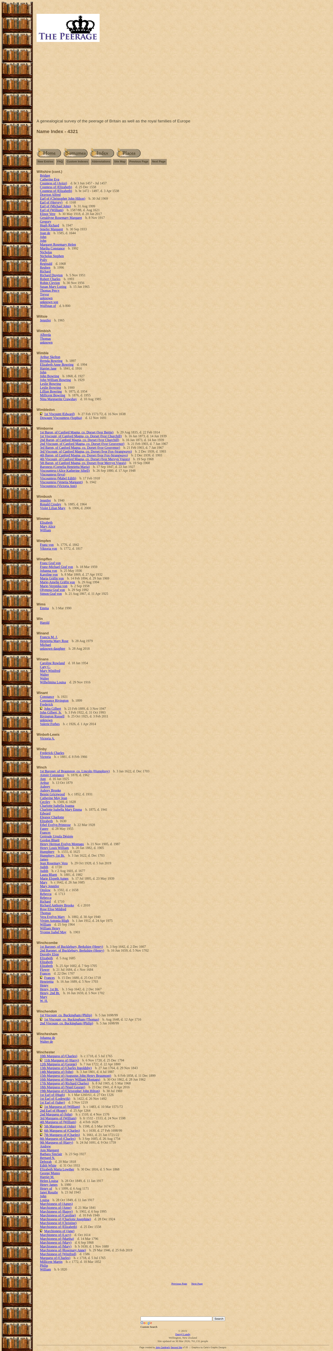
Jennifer (45, 320)
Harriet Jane (48, 368)
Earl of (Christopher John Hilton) (62, 198)
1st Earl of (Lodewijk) (55, 1098)
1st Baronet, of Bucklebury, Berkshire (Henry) (71, 946)
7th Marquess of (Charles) (62, 1135)
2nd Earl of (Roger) (53, 1110)
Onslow (45, 890)
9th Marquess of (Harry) (56, 1142)
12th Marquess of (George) (58, 1064)
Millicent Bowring (52, 395)
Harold (44, 622)
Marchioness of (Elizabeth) (58, 1227)
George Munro (50, 1173)
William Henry (50, 928)
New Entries (45, 161)
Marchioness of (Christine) (58, 1223)
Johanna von (48, 570)
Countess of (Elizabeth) (56, 187)
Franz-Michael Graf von (56, 567)
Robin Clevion (50, 283)
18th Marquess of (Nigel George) (62, 1087)
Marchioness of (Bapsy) (56, 1211)
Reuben (45, 267)
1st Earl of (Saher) (52, 1102)
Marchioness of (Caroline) (58, 1215)
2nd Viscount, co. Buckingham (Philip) (66, 1023)
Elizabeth (46, 821)
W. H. (44, 1000)
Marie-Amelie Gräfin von (57, 582)
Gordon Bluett (49, 840)
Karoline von (49, 574)
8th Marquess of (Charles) (58, 1138)
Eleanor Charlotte (52, 817)
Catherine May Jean (53, 798)
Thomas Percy (49, 290)
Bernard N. (47, 1158)
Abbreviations (101, 161)
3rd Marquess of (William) (58, 1118)
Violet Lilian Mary (52, 508)
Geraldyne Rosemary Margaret (61, 217)
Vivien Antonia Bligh (54, 920)
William (45, 530)
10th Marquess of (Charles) (58, 1056)
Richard (45, 271)
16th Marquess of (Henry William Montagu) (70, 1079)
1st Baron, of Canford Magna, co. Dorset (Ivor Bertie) (76, 432)
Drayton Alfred (50, 194)
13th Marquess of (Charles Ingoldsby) (66, 1068)
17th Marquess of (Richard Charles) (64, 1083)
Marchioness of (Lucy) (55, 1235)
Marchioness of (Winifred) (58, 1254)
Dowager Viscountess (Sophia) (61, 418)
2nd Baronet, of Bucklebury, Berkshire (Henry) (72, 950)
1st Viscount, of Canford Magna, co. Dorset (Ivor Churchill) (81, 436)
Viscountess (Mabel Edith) (58, 478)
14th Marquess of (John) (56, 1072)
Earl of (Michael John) (55, 206)
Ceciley (45, 802)
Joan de (45, 233)
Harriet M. (47, 1177)
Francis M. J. (49, 637)
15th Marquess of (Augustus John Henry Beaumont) (75, 1075)
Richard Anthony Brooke (57, 905)
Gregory (45, 221)
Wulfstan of (48, 306)
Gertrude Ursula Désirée (56, 836)
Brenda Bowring (51, 361)
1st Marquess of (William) (62, 1107)
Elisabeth (46, 522)
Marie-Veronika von (53, 586)
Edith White (48, 1165)
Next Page (158, 161)
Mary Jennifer (49, 886)
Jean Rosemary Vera (54, 863)
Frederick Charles (52, 753)
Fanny (44, 828)
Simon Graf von (51, 593)
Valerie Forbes (50, 724)
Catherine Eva (49, 179)
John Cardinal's (162, 1347)
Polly (43, 260)
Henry (44, 985)
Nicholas (46, 252)
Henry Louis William (54, 848)
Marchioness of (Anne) (55, 1207)
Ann (43, 779)
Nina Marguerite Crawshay (58, 399)
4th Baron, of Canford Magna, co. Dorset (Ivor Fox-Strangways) (84, 455)
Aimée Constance (52, 775)
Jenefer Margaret (51, 229)
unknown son (49, 302)
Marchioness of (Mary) (55, 1242)
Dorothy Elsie (49, 954)
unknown (46, 298)
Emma (44, 608)
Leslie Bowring (50, 384)
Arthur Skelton (50, 357)
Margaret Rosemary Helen (58, 244)
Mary (43, 882)
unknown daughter (52, 648)
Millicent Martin (51, 1262)
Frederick (46, 704)
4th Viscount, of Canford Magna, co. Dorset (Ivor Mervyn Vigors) (85, 459)
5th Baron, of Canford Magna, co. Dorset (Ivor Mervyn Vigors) (83, 463)
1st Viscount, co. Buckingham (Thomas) (71, 1019)
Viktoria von (48, 548)
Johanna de (47, 1038)
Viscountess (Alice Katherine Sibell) (65, 470)
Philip (44, 1265)
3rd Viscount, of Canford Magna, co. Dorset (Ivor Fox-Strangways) (86, 451)
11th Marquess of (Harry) (61, 1060)
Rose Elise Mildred (53, 909)
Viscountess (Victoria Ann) (58, 486)
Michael (45, 645)
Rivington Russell (52, 716)
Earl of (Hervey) (51, 202)
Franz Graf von (50, 563)
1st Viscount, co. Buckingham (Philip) (66, 1015)
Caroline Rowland (52, 663)
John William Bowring (55, 380)
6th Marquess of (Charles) (62, 1130)
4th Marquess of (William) (58, 1122)
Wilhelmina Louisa (53, 682)
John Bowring (49, 376)
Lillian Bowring (51, 391)
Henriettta (47, 981)
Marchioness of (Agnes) (56, 1204)
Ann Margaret (49, 1150)
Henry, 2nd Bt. (50, 993)
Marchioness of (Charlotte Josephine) (65, 1219)
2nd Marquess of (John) (56, 1114)
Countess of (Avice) (53, 183)
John (43, 237)
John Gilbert (52, 708)
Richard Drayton (51, 275)
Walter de (46, 1041)
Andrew (45, 1146)
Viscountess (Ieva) (52, 474)
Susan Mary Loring (53, 286)
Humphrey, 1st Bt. (52, 855)
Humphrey (47, 851)
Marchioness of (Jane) (59, 1231)
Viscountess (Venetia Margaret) (61, 482)
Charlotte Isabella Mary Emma (61, 809)
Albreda (45, 335)
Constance (47, 696)
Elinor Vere (47, 214)
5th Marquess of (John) (60, 1126)
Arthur (44, 782)
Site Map (119, 161)
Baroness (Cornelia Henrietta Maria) (65, 467)
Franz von (47, 544)
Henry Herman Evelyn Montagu (62, 844)
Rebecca (45, 894)
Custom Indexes (77, 161)
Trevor (44, 294)
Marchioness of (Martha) (57, 1239)
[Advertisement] (182, 81)
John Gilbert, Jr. (51, 712)
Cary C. (45, 667)
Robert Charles (50, 279)
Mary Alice (47, 526)
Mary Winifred (50, 671)
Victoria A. (47, 738)
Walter (44, 674)
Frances (45, 832)
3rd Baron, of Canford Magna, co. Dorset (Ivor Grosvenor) (80, 447)
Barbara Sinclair (51, 1154)
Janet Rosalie (49, 1192)
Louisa (44, 1200)
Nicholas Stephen (52, 256)
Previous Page (138, 161)
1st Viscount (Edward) (59, 414)
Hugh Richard (49, 225)
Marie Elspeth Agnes (54, 878)
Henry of (46, 1188)
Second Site (176, 1347)
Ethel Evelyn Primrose (55, 825)
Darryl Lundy (182, 1334)
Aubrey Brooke (50, 790)
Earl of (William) (51, 210)
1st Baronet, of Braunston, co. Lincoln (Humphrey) (75, 771)
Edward (45, 813)
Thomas (45, 338)
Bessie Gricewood (52, 794)
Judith (44, 867)
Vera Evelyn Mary (52, 917)
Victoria (45, 757)
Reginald (46, 263)
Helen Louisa (49, 1181)
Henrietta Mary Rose (54, 641)
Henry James (49, 1184)
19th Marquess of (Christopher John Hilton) (70, 1091)
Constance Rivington (54, 700)
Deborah (46, 1161)
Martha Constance (52, 248)
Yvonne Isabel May (53, 932)
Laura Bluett (48, 874)
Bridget (45, 175)
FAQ (60, 161)
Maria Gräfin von (52, 578)
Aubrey (45, 786)
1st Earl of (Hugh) (52, 1095)
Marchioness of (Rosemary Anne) (63, 1250)
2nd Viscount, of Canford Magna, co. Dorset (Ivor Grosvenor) (82, 444)
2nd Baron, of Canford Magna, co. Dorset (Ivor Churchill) (79, 440)
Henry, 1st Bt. (49, 989)
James (44, 859)
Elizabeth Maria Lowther (57, 1169)
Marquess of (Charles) (55, 1258)
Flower (44, 969)
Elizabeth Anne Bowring (56, 364)
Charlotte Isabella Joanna (57, 805)
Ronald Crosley (50, 504)
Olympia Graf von (52, 590)
